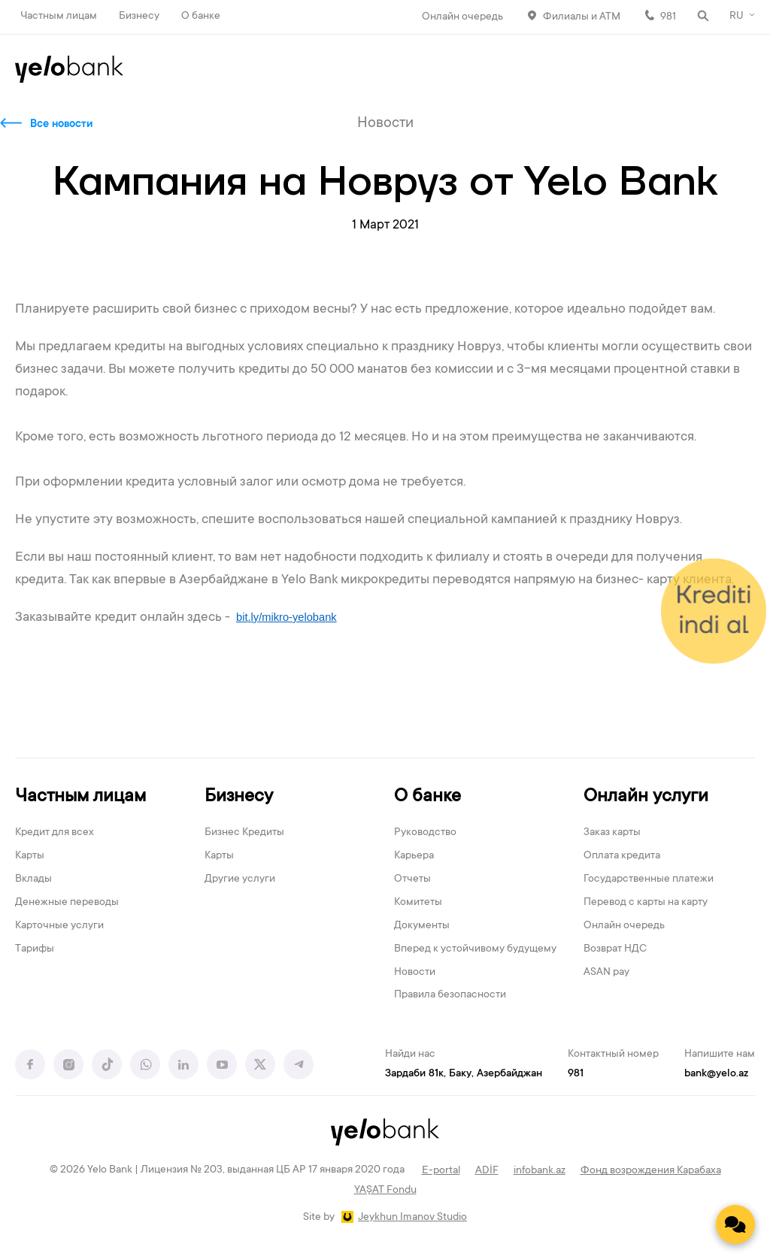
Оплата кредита (622, 856)
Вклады (33, 879)
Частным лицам (58, 17)
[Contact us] (735, 1224)
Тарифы (34, 949)
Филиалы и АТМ (581, 17)
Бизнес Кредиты (244, 833)
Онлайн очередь (462, 17)
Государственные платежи (649, 879)
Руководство (425, 833)
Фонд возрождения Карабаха (651, 1171)
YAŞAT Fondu (385, 1191)
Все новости (61, 125)
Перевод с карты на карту (646, 903)
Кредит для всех (54, 833)
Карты (29, 856)
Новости (414, 973)
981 (668, 17)
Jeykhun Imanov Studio (412, 1218)
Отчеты (412, 879)
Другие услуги (240, 879)
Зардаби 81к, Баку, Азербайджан (463, 1074)
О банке (200, 17)
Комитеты (418, 903)
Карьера (414, 856)
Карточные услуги (59, 926)
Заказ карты (612, 833)
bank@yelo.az (716, 1074)
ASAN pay (606, 973)
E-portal (441, 1171)
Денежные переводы (67, 903)
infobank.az (539, 1171)
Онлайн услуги (646, 797)
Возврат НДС (615, 949)
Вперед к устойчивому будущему (475, 949)
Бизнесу (139, 17)
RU (736, 17)
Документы (422, 926)
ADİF (487, 1171)
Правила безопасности (450, 995)
